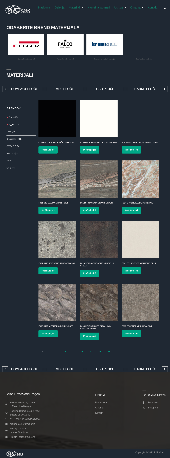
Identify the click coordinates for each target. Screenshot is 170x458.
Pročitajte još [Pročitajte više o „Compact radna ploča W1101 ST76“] (89, 150)
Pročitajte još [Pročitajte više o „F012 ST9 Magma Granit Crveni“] (89, 210)
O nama (136, 7)
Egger (14, 124)
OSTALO (12, 146)
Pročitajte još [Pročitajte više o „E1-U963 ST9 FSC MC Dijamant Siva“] (131, 150)
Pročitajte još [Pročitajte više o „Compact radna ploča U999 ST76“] (48, 150)
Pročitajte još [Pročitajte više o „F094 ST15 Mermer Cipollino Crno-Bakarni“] (89, 336)
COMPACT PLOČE (24, 89)
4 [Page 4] (65, 351)
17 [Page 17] (91, 351)
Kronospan (13, 139)
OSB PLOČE (105, 89)
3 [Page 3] (57, 351)
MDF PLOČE (65, 89)
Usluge (120, 7)
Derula (13, 117)
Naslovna (44, 7)
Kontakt (152, 7)
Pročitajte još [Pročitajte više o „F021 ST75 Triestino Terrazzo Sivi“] (48, 271)
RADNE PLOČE (145, 89)
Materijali (76, 7)
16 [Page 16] (82, 351)
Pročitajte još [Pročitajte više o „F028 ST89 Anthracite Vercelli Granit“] (89, 273)
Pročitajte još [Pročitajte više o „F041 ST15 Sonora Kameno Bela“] (131, 271)
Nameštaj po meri (98, 7)
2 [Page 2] (50, 351)
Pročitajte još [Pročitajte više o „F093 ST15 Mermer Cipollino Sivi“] (48, 333)
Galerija (60, 7)
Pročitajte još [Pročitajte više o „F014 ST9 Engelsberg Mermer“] (131, 210)
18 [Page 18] (100, 351)
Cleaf (10, 168)
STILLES (12, 153)
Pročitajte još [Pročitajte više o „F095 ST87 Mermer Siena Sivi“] (131, 333)
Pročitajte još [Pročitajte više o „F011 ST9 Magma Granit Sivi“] (48, 210)
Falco (11, 131)
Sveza (11, 160)
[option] (24, 89)
